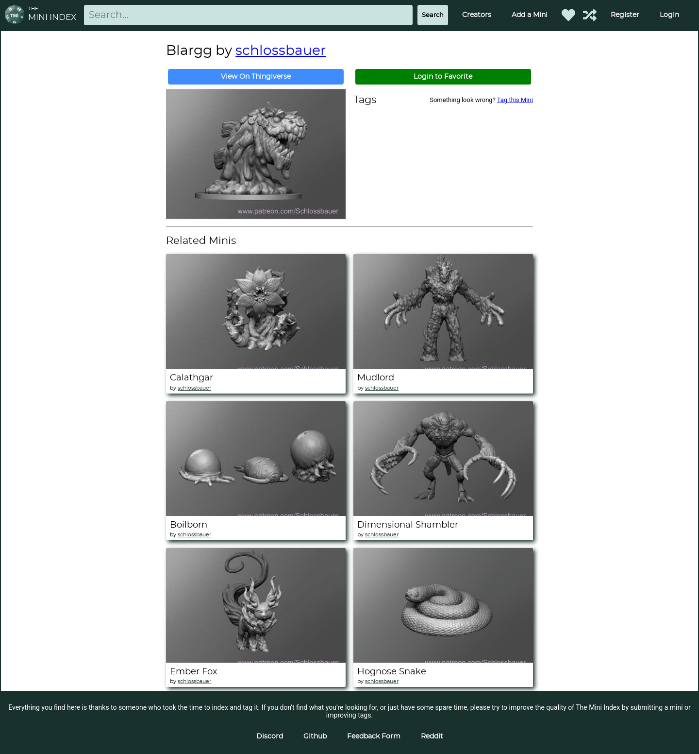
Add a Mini (530, 15)
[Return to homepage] (16, 15)
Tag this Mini (515, 99)
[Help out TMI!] (590, 15)
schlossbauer (280, 51)
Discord (269, 736)
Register (625, 15)
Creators (476, 15)
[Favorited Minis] (568, 15)
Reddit (432, 736)
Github (315, 736)
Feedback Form (373, 736)
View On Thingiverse (256, 76)
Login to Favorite (443, 76)
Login (669, 15)
